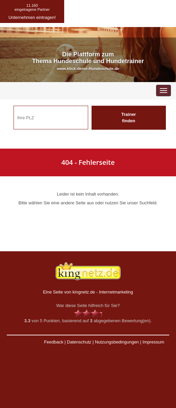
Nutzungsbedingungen (117, 342)
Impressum (153, 342)
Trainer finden (128, 117)
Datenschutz (79, 342)
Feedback (53, 342)
